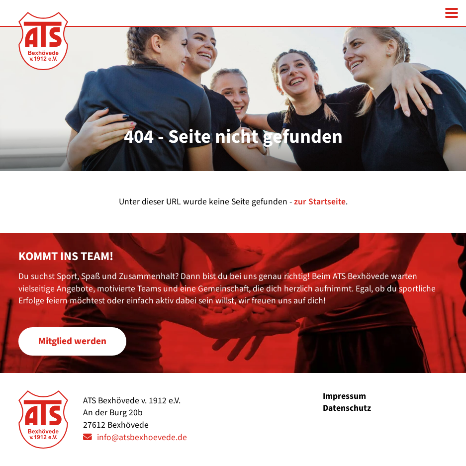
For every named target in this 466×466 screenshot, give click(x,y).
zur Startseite (320, 201)
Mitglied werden (72, 341)
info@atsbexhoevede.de (142, 437)
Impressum (344, 396)
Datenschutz (347, 408)
